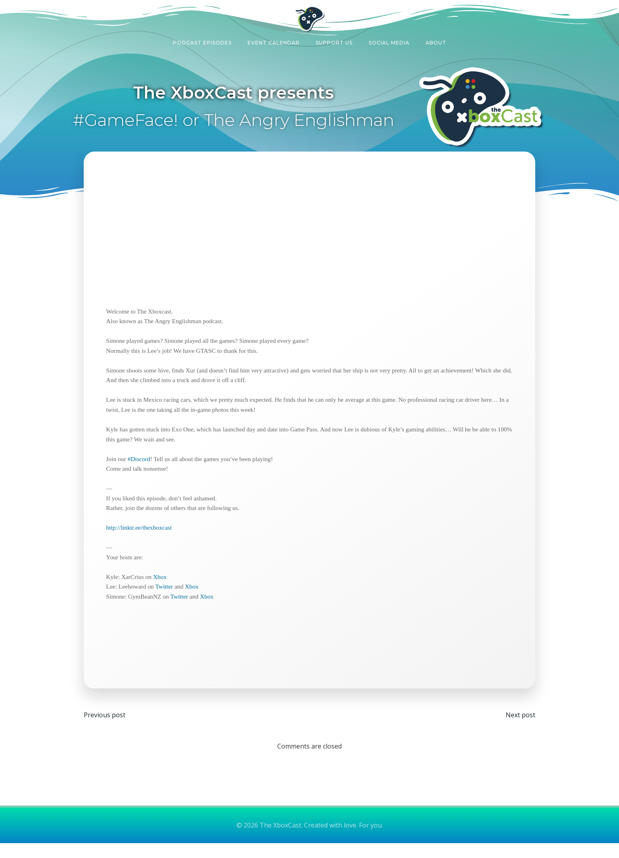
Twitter (166, 598)
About (435, 41)
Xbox (162, 588)
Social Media (389, 41)
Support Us (334, 41)
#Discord (141, 470)
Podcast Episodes (202, 41)
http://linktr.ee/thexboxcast (142, 539)
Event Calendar (274, 41)
